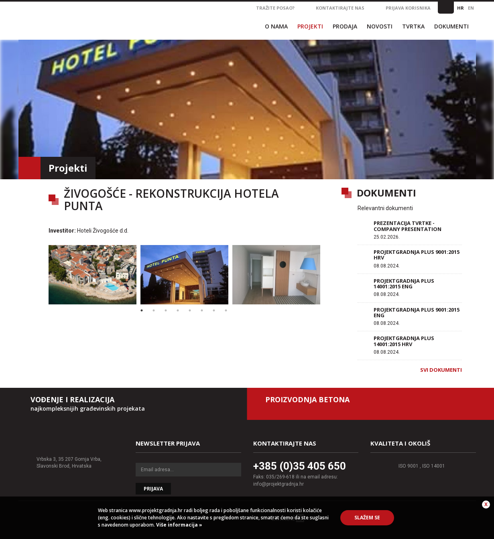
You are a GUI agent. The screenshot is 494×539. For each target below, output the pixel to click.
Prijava (153, 488)
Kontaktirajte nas (340, 8)
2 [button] (154, 310)
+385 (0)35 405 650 (299, 466)
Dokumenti (451, 26)
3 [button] (166, 310)
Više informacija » (178, 524)
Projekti (310, 26)
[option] (92, 274)
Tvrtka (413, 26)
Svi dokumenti (441, 369)
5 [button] (190, 310)
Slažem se (367, 517)
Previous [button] (41, 275)
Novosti (379, 26)
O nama (276, 26)
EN (471, 8)
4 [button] (178, 310)
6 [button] (202, 310)
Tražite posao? (275, 8)
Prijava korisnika (408, 8)
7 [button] (214, 310)
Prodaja (345, 26)
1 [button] (142, 310)
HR (460, 8)
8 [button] (226, 310)
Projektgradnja (109, 20)
